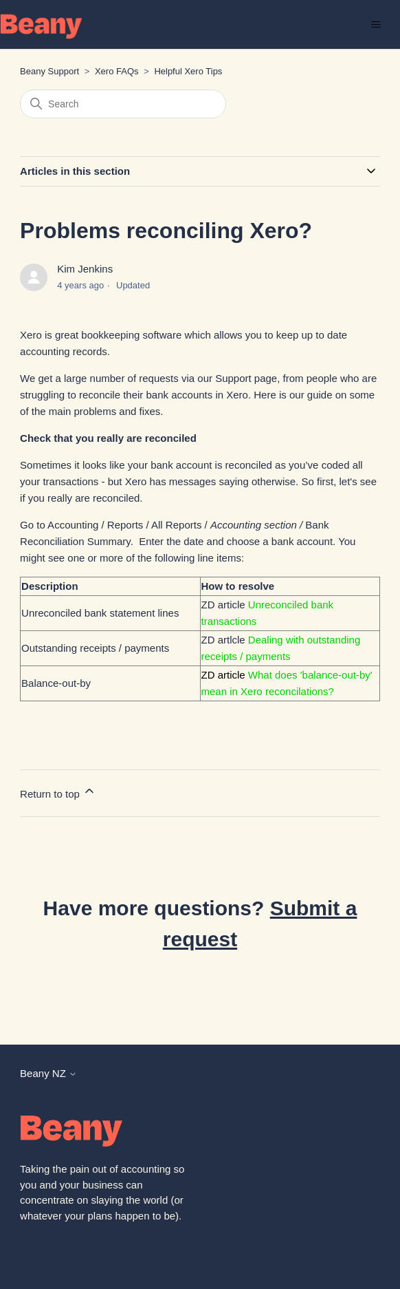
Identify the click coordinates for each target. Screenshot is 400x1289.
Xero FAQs (117, 71)
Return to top (58, 792)
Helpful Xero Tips (188, 71)
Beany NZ (48, 1073)
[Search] (123, 104)
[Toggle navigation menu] (375, 25)
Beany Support (49, 71)
